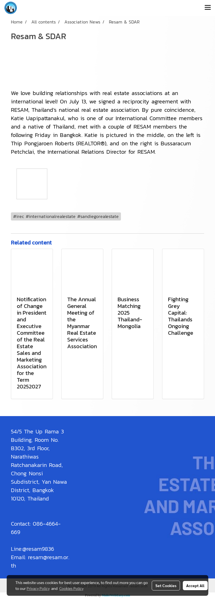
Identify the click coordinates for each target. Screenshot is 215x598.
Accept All (195, 585)
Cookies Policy (71, 588)
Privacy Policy (38, 588)
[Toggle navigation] (208, 8)
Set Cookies (165, 585)
